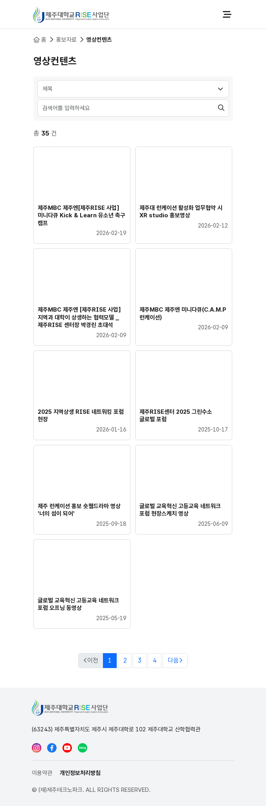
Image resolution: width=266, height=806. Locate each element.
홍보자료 (66, 39)
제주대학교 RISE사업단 (71, 14)
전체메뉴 (227, 14)
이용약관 (42, 773)
